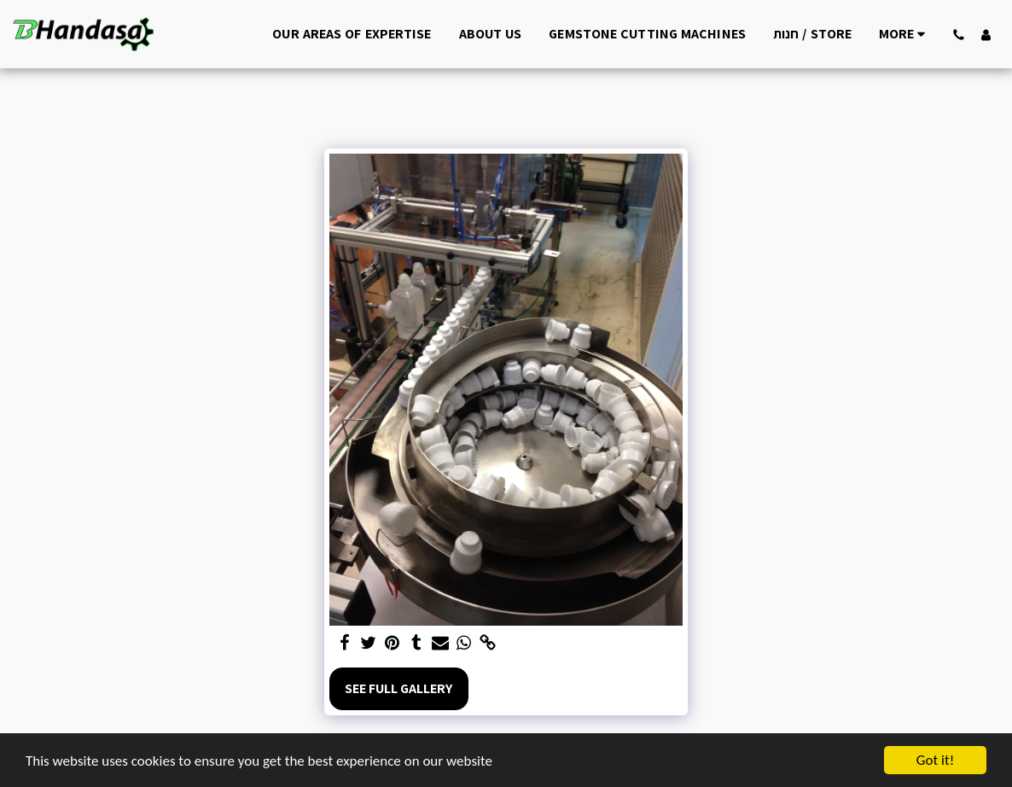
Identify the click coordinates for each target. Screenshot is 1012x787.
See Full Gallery (398, 688)
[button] (958, 34)
